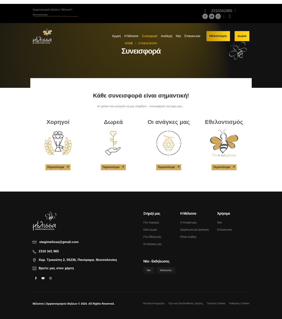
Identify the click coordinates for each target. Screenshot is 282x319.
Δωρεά (242, 35)
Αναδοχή (166, 36)
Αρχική (116, 36)
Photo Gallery (188, 236)
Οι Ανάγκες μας (152, 244)
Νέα (178, 36)
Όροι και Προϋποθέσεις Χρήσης (186, 303)
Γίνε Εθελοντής (152, 236)
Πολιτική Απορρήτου (154, 303)
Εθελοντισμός (218, 35)
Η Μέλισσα (131, 36)
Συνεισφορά (149, 36)
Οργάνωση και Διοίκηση (194, 229)
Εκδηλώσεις (166, 270)
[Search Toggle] (230, 16)
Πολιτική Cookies (216, 303)
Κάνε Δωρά (150, 229)
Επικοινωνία (192, 36)
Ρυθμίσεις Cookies (239, 303)
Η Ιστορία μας (188, 222)
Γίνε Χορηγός (151, 222)
